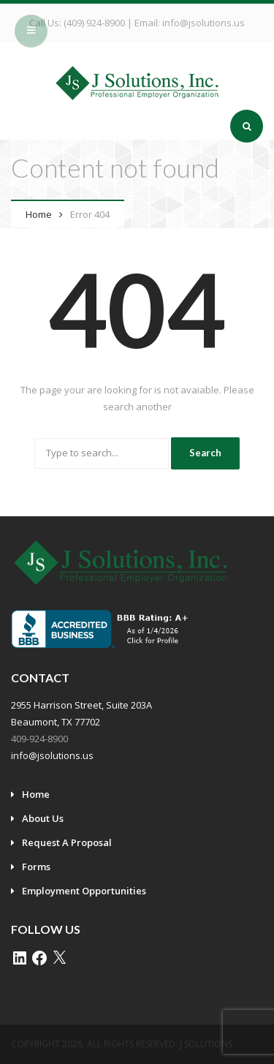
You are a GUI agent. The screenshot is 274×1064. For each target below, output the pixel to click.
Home (39, 214)
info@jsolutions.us (203, 22)
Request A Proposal (67, 842)
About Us (43, 818)
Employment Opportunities (84, 890)
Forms (36, 866)
